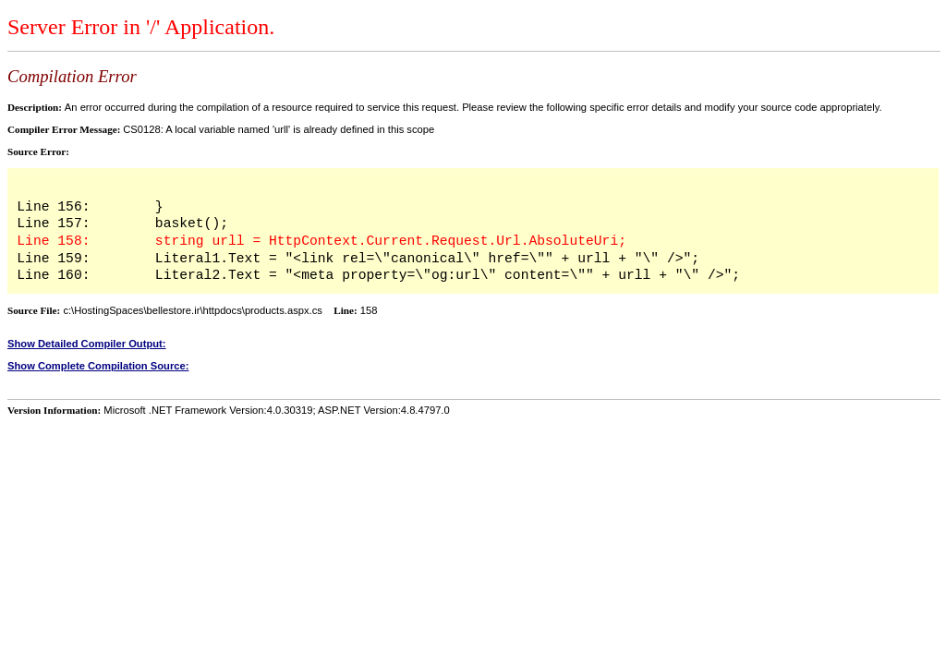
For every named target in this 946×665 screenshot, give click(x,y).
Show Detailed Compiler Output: (86, 343)
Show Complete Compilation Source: (97, 365)
